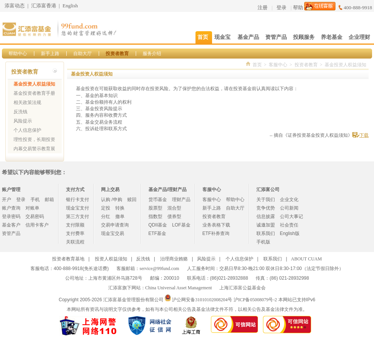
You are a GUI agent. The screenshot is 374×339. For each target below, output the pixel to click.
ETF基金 (157, 233)
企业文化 (289, 199)
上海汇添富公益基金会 (242, 287)
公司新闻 (289, 208)
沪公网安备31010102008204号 (202, 299)
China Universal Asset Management (178, 287)
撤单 (120, 216)
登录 (281, 7)
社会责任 (289, 225)
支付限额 (75, 225)
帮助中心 (17, 53)
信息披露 (265, 216)
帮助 (298, 7)
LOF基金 (181, 225)
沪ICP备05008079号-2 (255, 299)
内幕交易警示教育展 (34, 148)
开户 (6, 199)
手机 (35, 199)
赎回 (131, 199)
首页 (257, 64)
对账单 (32, 208)
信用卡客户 (37, 225)
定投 (105, 208)
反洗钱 (20, 111)
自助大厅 (82, 53)
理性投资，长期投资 (34, 139)
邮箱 (49, 199)
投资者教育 (117, 53)
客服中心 (278, 64)
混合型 (174, 208)
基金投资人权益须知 (34, 84)
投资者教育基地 (68, 259)
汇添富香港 (43, 5)
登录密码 (11, 216)
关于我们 (265, 199)
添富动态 (15, 5)
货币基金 (157, 199)
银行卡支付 (77, 199)
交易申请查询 (115, 225)
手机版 (263, 242)
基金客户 (11, 225)
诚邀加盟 (265, 225)
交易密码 (34, 216)
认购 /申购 (111, 199)
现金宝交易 (112, 233)
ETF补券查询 (216, 233)
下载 (364, 135)
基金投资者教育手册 (34, 93)
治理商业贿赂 (174, 259)
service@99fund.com (159, 268)
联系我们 (265, 233)
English (70, 5)
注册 (263, 7)
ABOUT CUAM (306, 259)
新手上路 (50, 53)
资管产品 (11, 233)
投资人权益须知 (111, 259)
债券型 (174, 216)
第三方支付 (77, 216)
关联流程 (75, 242)
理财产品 (181, 199)
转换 (120, 208)
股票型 (155, 208)
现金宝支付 (77, 208)
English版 (290, 233)
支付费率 (75, 233)
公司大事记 (291, 216)
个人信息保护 (27, 130)
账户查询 (11, 208)
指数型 (155, 216)
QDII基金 (157, 225)
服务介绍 (152, 53)
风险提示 (22, 121)
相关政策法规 (27, 102)
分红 (105, 216)
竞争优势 (265, 208)
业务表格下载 (216, 225)
